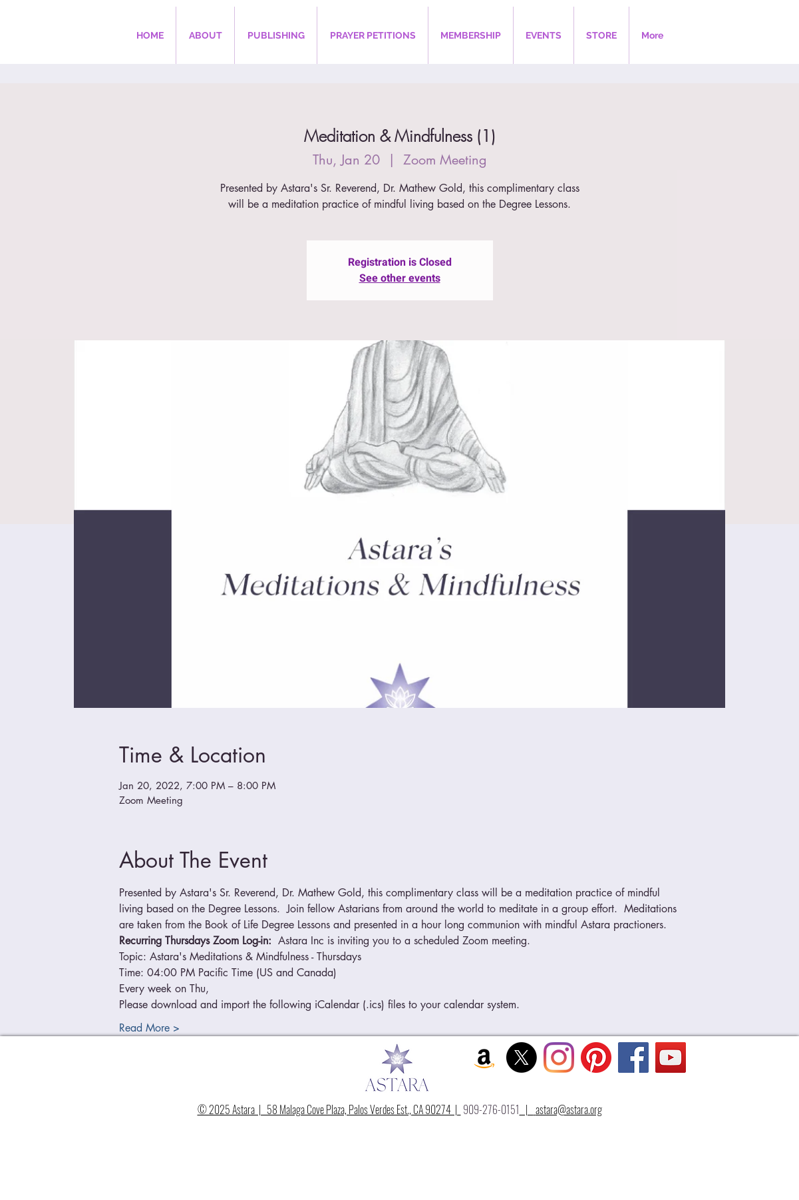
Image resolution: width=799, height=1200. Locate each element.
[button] (205, 35)
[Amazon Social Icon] (484, 1057)
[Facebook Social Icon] (633, 1057)
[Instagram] (559, 1057)
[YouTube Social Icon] (670, 1057)
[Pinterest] (596, 1057)
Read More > (149, 1028)
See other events (399, 278)
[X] (521, 1057)
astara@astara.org (569, 1109)
